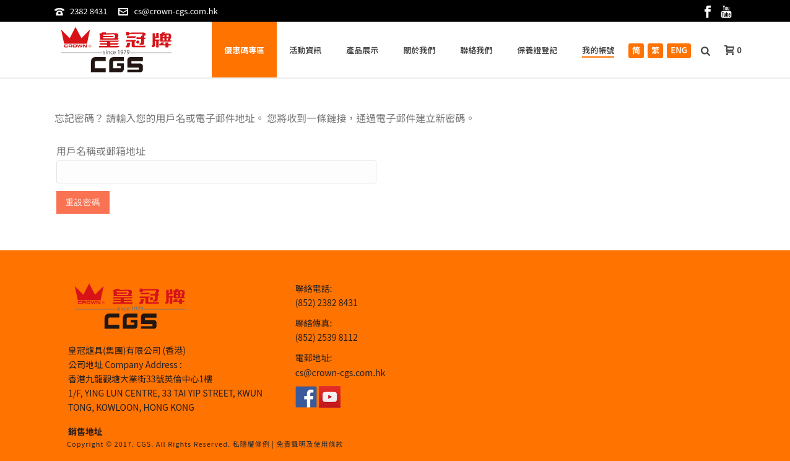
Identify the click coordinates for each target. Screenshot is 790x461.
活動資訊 (305, 50)
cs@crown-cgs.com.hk (175, 11)
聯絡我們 (476, 50)
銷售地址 (85, 431)
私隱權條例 (251, 444)
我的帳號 (598, 50)
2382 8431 (89, 11)
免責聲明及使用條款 (309, 444)
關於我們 (419, 50)
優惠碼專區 (244, 50)
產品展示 (362, 50)
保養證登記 (537, 50)
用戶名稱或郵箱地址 (100, 150)
